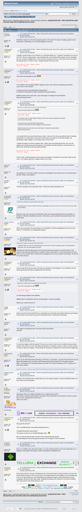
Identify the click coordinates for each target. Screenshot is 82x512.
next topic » (74, 25)
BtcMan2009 (8, 237)
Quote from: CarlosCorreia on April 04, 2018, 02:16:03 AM (31, 107)
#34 (77, 339)
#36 (77, 374)
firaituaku (7, 467)
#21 (77, 35)
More (32, 16)
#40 (77, 469)
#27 (77, 198)
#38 (77, 419)
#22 (77, 51)
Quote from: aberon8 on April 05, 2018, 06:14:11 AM (30, 202)
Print (76, 27)
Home (8, 16)
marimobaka (8, 353)
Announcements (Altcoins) (39, 20)
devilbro (7, 181)
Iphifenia (7, 322)
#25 (77, 166)
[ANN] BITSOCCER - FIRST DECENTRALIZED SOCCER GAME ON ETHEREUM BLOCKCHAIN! (34, 495)
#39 (77, 444)
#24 (77, 103)
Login (22, 16)
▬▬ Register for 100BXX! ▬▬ (47, 488)
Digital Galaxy (8, 372)
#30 (77, 263)
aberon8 (7, 165)
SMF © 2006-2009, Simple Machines (47, 508)
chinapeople (8, 49)
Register (27, 16)
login (20, 10)
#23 (77, 71)
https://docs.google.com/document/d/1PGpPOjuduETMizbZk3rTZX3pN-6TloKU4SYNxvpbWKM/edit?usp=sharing (45, 369)
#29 (77, 239)
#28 (77, 223)
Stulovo (6, 34)
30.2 (24, 14)
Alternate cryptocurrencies (21, 20)
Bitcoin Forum (7, 20)
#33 (77, 324)
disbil (6, 388)
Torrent (28, 14)
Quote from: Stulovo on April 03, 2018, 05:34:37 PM (30, 243)
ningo (6, 307)
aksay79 (7, 443)
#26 (77, 182)
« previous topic (66, 25)
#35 (77, 355)
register (25, 10)
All (14, 27)
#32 (77, 308)
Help (13, 16)
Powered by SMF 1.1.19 (31, 508)
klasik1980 (7, 196)
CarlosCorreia (8, 70)
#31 (77, 279)
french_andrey (9, 222)
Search (17, 16)
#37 (77, 389)
